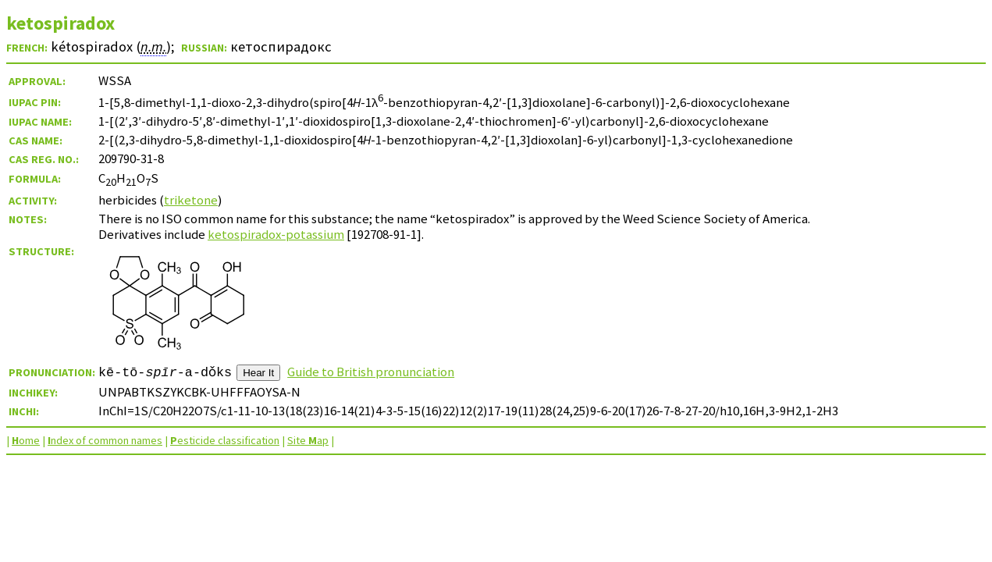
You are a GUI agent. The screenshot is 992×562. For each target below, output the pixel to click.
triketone (191, 199)
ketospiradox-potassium (276, 234)
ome (26, 440)
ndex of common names (105, 440)
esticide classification (224, 440)
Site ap (308, 440)
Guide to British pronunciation (370, 371)
